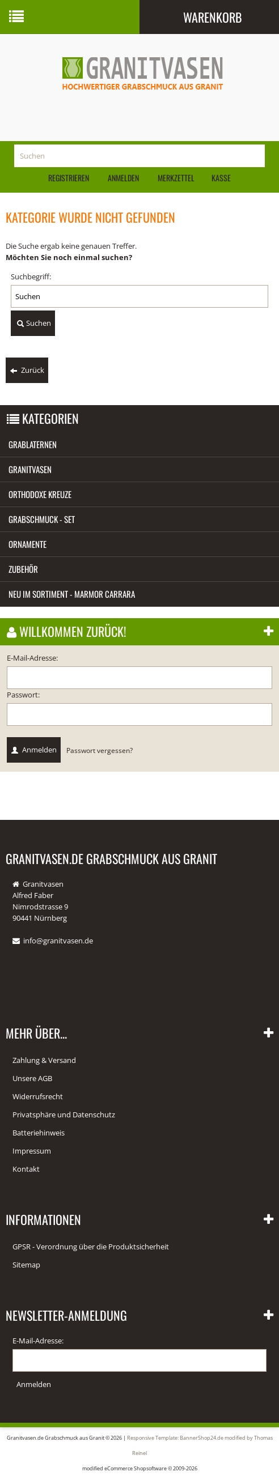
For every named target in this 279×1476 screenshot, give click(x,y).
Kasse (221, 178)
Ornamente (27, 544)
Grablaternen (33, 444)
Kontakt (26, 1169)
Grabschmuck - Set (42, 519)
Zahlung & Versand (44, 1060)
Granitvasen (30, 469)
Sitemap (26, 1265)
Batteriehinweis (38, 1133)
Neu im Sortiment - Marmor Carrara (72, 594)
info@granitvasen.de (58, 940)
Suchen (33, 323)
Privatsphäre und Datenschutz (63, 1114)
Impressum (31, 1151)
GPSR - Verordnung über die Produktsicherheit (90, 1246)
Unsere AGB (32, 1078)
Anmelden (123, 178)
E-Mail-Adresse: (32, 658)
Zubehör (23, 569)
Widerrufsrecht (37, 1096)
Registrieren (68, 178)
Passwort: (23, 695)
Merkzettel (175, 178)
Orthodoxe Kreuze (40, 494)
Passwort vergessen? (99, 750)
